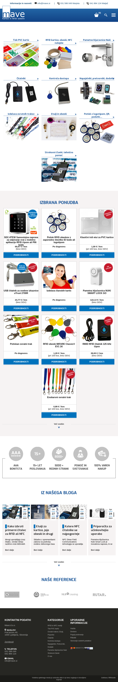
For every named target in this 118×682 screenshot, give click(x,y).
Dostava (73, 632)
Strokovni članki (53, 653)
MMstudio (112, 678)
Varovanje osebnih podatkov (80, 641)
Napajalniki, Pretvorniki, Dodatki (56, 645)
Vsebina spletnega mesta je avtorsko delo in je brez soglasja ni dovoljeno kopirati (59, 679)
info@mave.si (42, 3)
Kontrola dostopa (54, 641)
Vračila (72, 629)
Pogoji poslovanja (76, 635)
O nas (50, 656)
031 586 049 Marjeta (68, 3)
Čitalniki (51, 638)
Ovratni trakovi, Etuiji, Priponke (55, 633)
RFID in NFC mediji (55, 626)
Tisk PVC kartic (53, 629)
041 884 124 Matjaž (97, 3)
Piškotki (73, 638)
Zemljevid (9, 642)
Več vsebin (59, 425)
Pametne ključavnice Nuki (57, 650)
